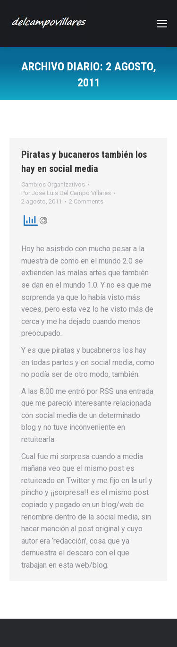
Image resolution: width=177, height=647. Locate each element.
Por (66, 192)
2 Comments (86, 201)
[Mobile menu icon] (162, 23)
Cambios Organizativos (53, 184)
